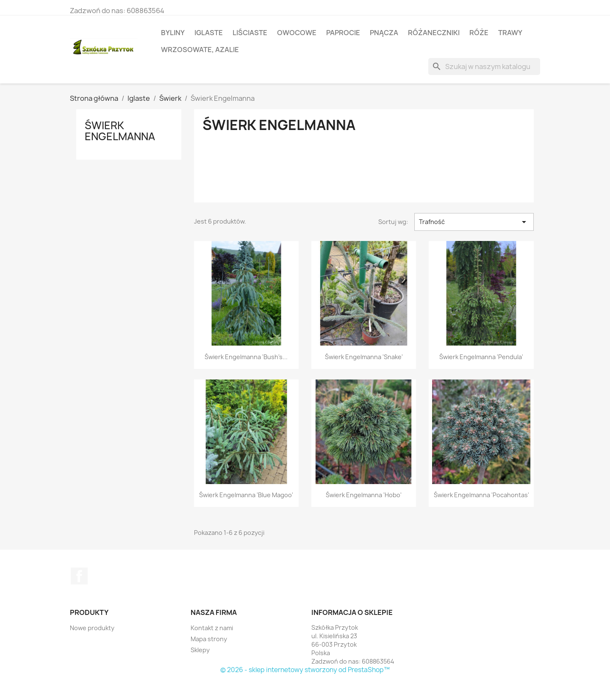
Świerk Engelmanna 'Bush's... (246, 357)
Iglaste (208, 32)
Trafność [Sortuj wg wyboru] (474, 222)
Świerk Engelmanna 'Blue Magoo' (246, 495)
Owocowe (296, 32)
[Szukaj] (484, 66)
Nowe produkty (92, 628)
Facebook (79, 576)
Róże (478, 32)
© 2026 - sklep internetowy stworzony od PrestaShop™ (305, 669)
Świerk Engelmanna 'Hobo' (364, 495)
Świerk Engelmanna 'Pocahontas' (481, 495)
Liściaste (250, 32)
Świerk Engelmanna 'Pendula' (481, 357)
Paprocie (343, 32)
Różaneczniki (434, 32)
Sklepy (200, 650)
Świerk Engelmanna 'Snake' (364, 357)
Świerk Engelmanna (120, 131)
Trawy (510, 32)
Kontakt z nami (212, 628)
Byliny (173, 32)
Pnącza (384, 32)
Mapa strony (209, 639)
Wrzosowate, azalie (200, 49)
